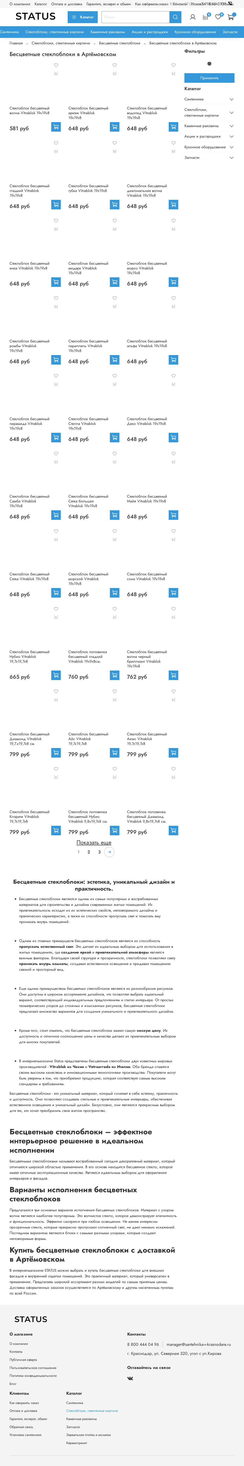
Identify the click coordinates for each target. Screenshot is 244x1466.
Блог (13, 1383)
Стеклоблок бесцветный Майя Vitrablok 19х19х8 (147, 499)
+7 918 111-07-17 (216, 4)
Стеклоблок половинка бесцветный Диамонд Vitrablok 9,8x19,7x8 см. (147, 816)
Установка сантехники (25, 1434)
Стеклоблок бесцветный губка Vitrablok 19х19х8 (88, 188)
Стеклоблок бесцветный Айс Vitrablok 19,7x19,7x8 (88, 738)
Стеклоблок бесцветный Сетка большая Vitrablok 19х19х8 (88, 501)
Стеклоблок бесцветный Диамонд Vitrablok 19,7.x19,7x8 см (30, 738)
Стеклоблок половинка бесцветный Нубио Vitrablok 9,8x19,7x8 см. (88, 816)
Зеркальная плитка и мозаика (88, 1434)
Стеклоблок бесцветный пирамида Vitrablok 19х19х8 (30, 423)
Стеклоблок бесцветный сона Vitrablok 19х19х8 (147, 576)
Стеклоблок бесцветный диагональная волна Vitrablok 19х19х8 (147, 190)
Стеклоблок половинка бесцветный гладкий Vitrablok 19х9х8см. (87, 656)
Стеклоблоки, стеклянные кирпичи (54, 32)
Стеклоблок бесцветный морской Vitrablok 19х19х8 (88, 578)
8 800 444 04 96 (143, 1344)
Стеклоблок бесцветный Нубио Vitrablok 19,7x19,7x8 (30, 656)
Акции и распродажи (150, 32)
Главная (16, 43)
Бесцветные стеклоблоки (119, 43)
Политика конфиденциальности (33, 1375)
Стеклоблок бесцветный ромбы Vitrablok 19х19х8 (30, 345)
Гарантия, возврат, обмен (28, 1418)
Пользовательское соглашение (33, 1367)
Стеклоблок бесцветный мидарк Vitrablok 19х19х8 (88, 268)
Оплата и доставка (66, 4)
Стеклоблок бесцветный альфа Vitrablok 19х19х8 (147, 343)
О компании (20, 4)
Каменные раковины (108, 32)
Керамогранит (76, 1442)
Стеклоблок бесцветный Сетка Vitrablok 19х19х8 (30, 576)
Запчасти (230, 32)
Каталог (41, 4)
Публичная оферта (23, 1359)
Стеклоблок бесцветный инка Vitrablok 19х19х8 (30, 266)
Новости (198, 4)
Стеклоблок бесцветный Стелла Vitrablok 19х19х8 (88, 423)
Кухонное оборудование (195, 32)
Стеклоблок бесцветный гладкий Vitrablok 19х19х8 (30, 190)
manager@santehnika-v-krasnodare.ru (199, 1344)
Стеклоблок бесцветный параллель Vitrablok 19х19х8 (88, 345)
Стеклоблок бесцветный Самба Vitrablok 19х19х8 (30, 501)
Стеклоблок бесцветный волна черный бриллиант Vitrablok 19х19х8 (147, 659)
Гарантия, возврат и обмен (108, 4)
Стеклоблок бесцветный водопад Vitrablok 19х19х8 (147, 112)
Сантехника (193, 99)
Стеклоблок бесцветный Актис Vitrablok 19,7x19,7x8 (147, 738)
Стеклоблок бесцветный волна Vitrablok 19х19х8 (30, 110)
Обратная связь (21, 1427)
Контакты (16, 1351)
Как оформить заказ (24, 1402)
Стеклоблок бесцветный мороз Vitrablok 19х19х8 (147, 268)
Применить (209, 78)
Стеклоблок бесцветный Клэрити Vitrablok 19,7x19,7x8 (30, 816)
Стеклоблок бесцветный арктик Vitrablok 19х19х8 (88, 112)
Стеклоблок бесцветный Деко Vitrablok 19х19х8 (147, 421)
